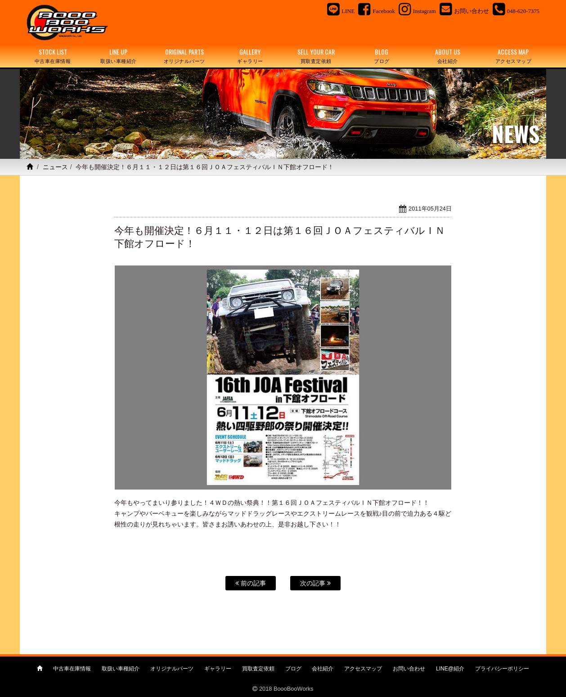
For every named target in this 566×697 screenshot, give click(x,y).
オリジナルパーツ (171, 669)
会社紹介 (322, 669)
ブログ (293, 669)
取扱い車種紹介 (120, 669)
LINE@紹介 (450, 669)
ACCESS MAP (513, 56)
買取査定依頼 (258, 669)
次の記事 (315, 583)
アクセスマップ (363, 669)
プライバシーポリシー (502, 669)
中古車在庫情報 (72, 669)
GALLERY (250, 56)
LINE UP (118, 56)
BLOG (381, 56)
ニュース (55, 167)
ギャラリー (217, 669)
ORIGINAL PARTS (184, 56)
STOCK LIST (52, 56)
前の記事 (250, 583)
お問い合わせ (409, 669)
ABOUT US (447, 56)
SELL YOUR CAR (315, 56)
